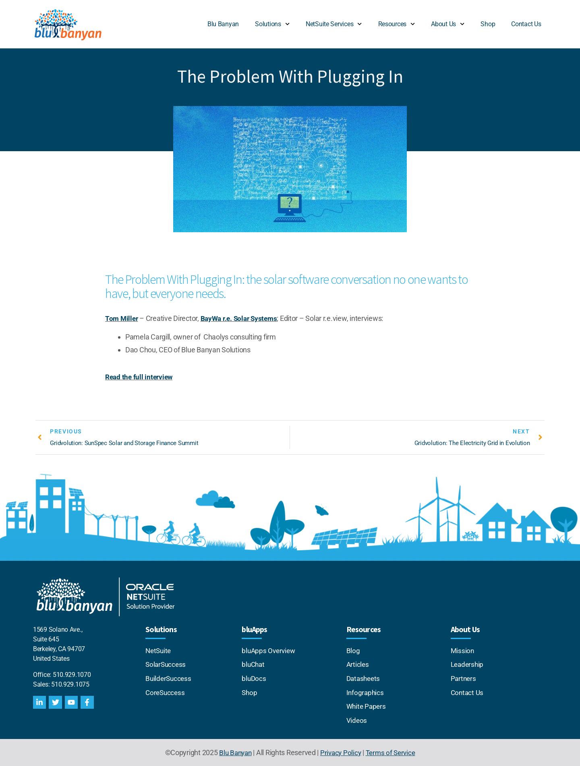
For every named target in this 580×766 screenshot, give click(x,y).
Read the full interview (140, 376)
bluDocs (254, 678)
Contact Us (526, 24)
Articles (358, 664)
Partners (464, 678)
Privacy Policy (340, 751)
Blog (353, 651)
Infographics (365, 692)
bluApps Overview (270, 651)
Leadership (468, 664)
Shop (488, 24)
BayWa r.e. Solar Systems (241, 318)
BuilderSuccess (169, 678)
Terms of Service (392, 751)
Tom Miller (122, 318)
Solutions (272, 24)
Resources (396, 24)
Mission (463, 651)
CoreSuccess (165, 692)
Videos (356, 719)
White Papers (367, 705)
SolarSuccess (166, 664)
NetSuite (159, 651)
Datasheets (364, 678)
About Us (447, 24)
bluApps (254, 629)
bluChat (254, 664)
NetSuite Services (334, 24)
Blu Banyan (223, 24)
